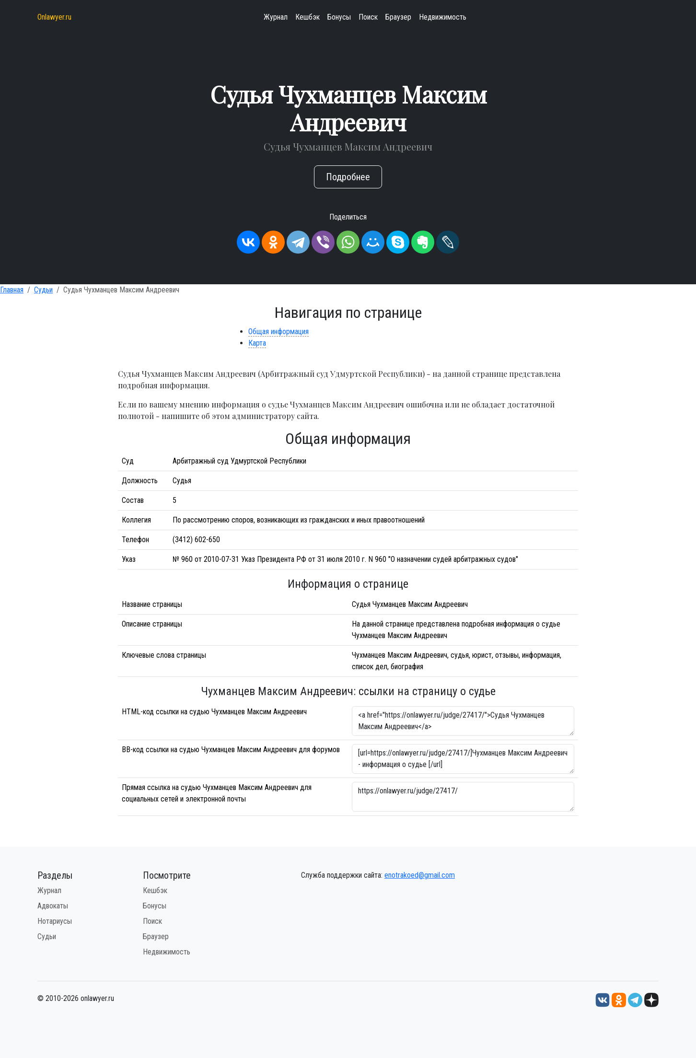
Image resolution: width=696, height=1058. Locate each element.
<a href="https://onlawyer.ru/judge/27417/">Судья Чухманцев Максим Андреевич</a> (463, 721)
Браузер (398, 17)
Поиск (368, 17)
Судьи (43, 289)
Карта (257, 343)
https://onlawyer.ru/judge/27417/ (463, 797)
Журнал (276, 17)
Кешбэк (307, 17)
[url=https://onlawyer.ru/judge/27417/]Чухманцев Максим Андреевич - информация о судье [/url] (463, 759)
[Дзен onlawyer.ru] (651, 999)
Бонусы (339, 17)
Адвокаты (52, 905)
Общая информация (278, 331)
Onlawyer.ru (54, 17)
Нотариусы (54, 921)
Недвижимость (442, 17)
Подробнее (348, 177)
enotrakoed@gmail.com (419, 875)
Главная (11, 289)
